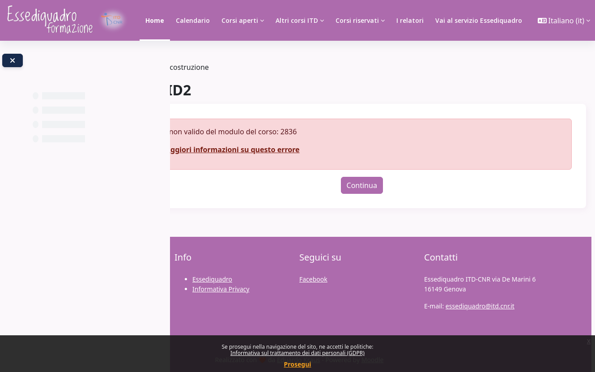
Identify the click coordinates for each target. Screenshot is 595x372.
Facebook (313, 279)
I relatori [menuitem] (410, 20)
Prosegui (297, 364)
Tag (195, 67)
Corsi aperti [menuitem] (239, 20)
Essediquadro (212, 279)
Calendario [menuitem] (193, 20)
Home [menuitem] (154, 20)
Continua (388, 185)
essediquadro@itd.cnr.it (480, 306)
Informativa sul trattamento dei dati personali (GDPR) (297, 353)
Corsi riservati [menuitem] (357, 20)
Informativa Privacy (220, 289)
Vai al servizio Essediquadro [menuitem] (478, 20)
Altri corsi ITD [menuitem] (297, 20)
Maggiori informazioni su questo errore (282, 149)
